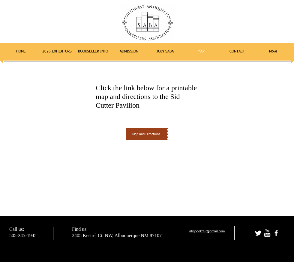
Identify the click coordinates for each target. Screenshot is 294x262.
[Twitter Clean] (258, 233)
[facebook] (276, 233)
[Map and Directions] (146, 134)
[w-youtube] (267, 233)
